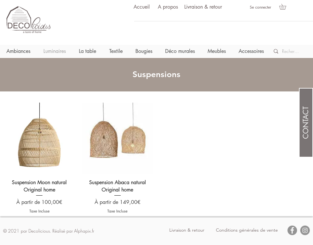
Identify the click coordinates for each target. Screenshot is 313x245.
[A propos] (167, 7)
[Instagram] (305, 230)
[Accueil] (141, 7)
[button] (285, 7)
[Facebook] (292, 230)
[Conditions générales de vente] (247, 230)
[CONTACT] (306, 122)
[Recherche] (291, 51)
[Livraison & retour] (203, 7)
